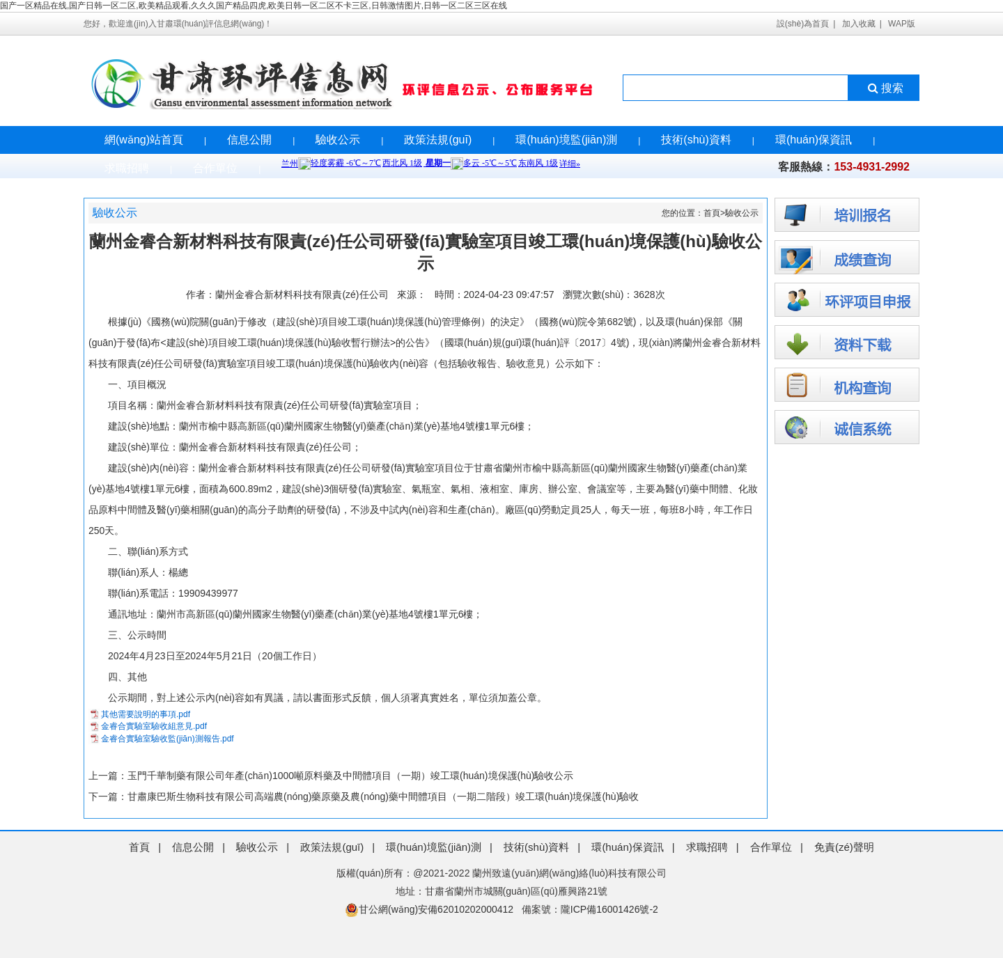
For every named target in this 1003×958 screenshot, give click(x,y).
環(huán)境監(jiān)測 (566, 140)
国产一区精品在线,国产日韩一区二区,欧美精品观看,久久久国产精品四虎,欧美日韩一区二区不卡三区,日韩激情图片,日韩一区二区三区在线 (253, 5)
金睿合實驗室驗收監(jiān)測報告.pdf (167, 739)
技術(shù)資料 (696, 140)
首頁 (711, 213)
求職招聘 (126, 168)
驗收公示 (338, 140)
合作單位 (215, 168)
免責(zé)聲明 (844, 847)
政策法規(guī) (438, 140)
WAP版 (901, 24)
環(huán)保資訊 (813, 140)
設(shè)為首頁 (803, 24)
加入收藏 (859, 24)
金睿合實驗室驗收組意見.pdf (154, 726)
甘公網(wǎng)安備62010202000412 (429, 909)
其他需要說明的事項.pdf (145, 714)
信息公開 (249, 140)
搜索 (884, 88)
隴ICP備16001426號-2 (609, 909)
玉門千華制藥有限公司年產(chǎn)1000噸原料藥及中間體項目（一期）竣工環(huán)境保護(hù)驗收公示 (350, 775)
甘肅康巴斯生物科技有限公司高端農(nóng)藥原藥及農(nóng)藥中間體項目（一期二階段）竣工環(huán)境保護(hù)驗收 (383, 796)
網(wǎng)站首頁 (143, 140)
